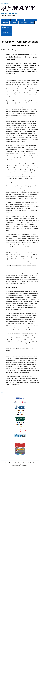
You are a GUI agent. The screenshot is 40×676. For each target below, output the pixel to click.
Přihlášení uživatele (5, 3)
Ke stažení (4, 34)
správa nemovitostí (10, 13)
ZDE (23, 50)
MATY (8, 19)
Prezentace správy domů (31, 19)
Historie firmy (20, 19)
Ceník (6, 30)
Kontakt (32, 22)
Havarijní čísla (14, 22)
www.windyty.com (20, 454)
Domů (3, 19)
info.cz (9, 50)
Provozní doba (5, 22)
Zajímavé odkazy (5, 32)
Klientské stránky (23, 22)
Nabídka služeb (6, 27)
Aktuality (13, 19)
